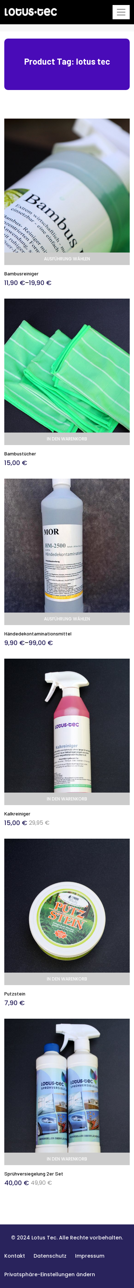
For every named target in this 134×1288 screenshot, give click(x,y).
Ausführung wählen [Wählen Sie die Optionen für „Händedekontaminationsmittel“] (67, 619)
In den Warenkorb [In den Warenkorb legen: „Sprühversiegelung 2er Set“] (67, 1159)
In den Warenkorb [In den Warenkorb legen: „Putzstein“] (67, 979)
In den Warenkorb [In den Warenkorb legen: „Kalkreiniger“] (67, 799)
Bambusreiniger (21, 273)
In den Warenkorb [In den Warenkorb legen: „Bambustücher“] (67, 439)
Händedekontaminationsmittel (37, 633)
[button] (49, 1274)
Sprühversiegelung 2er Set (33, 1173)
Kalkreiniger (17, 813)
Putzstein (14, 993)
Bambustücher (20, 453)
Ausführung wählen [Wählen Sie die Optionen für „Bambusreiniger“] (67, 259)
